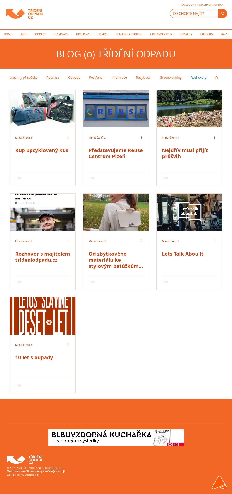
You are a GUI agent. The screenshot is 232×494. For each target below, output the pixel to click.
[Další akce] (69, 137)
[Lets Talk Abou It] (189, 212)
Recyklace (143, 77)
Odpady (74, 77)
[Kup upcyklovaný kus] (42, 108)
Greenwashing (171, 77)
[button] (217, 78)
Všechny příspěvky (23, 77)
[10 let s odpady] (42, 316)
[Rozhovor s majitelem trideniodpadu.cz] (42, 212)
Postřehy (95, 77)
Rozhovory (198, 77)
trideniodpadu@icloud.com (21, 437)
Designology (32, 474)
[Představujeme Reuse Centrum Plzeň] (116, 108)
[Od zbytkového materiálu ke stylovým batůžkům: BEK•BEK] (116, 212)
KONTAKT (219, 4)
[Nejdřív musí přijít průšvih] (189, 108)
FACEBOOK (187, 4)
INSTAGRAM (204, 4)
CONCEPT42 (53, 468)
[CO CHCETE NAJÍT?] (191, 13)
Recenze (52, 77)
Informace (119, 77)
